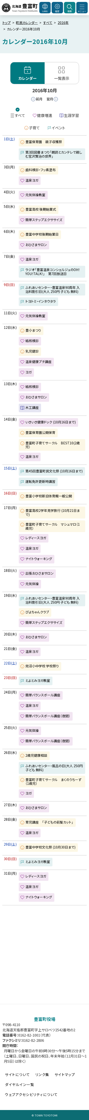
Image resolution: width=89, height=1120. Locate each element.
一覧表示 (61, 78)
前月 (39, 99)
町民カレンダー (27, 22)
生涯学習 (71, 115)
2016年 (63, 22)
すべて (47, 22)
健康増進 (44, 115)
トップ (6, 22)
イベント (58, 128)
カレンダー (28, 78)
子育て (34, 128)
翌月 (50, 99)
